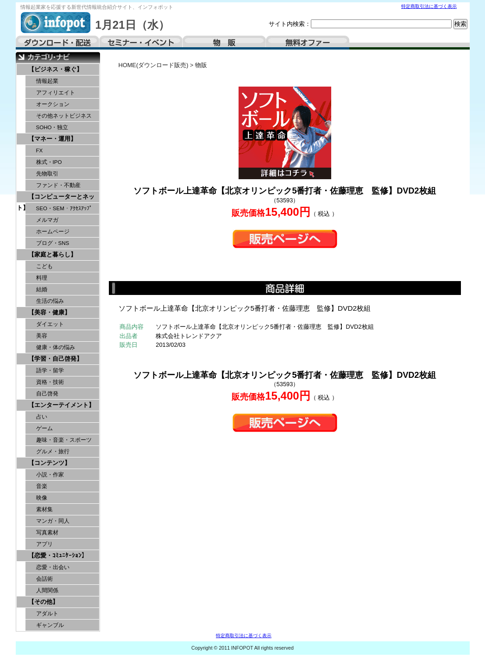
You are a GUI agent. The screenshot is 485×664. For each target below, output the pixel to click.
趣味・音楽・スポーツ (64, 440)
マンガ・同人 (52, 521)
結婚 (41, 289)
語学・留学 (50, 370)
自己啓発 (47, 393)
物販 (224, 43)
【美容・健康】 (49, 312)
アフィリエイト (55, 92)
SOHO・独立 (52, 127)
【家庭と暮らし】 (52, 254)
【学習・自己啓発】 (55, 358)
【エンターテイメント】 (61, 404)
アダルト (47, 613)
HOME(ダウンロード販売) (154, 65)
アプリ (44, 544)
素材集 (44, 509)
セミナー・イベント (141, 43)
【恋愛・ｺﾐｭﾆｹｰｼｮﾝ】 (58, 555)
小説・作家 (50, 474)
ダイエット (50, 324)
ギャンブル (50, 625)
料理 (41, 278)
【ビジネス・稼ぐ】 (55, 69)
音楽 (41, 486)
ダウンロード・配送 (57, 43)
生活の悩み (50, 301)
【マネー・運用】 (52, 138)
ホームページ (52, 231)
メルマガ (47, 220)
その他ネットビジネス (64, 116)
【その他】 (43, 601)
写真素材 (47, 532)
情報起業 (47, 81)
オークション (52, 104)
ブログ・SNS (52, 243)
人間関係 (47, 590)
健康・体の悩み (55, 347)
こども (44, 266)
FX (39, 150)
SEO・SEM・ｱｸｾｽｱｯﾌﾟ (64, 208)
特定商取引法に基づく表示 (429, 6)
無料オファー (307, 43)
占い (41, 417)
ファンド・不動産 (58, 185)
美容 (41, 335)
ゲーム (44, 428)
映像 (41, 498)
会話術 (44, 579)
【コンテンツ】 (49, 462)
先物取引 (47, 173)
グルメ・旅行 (52, 451)
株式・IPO (49, 162)
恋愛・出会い (52, 567)
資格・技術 (50, 382)
